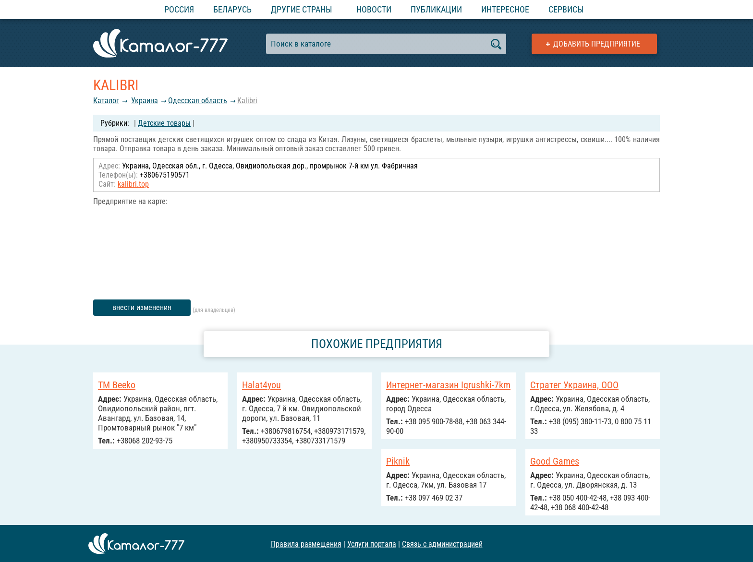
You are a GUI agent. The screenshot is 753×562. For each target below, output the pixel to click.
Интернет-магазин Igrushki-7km (448, 385)
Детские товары (164, 123)
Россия (179, 9)
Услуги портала (371, 543)
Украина (144, 100)
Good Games (554, 461)
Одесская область (197, 100)
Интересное (505, 9)
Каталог (106, 100)
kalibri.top (133, 184)
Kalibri (247, 100)
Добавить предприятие (596, 43)
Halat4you (261, 385)
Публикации (436, 9)
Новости (373, 9)
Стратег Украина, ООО (574, 385)
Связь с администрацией (442, 543)
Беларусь (232, 9)
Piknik (398, 461)
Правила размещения (306, 543)
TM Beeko (116, 385)
